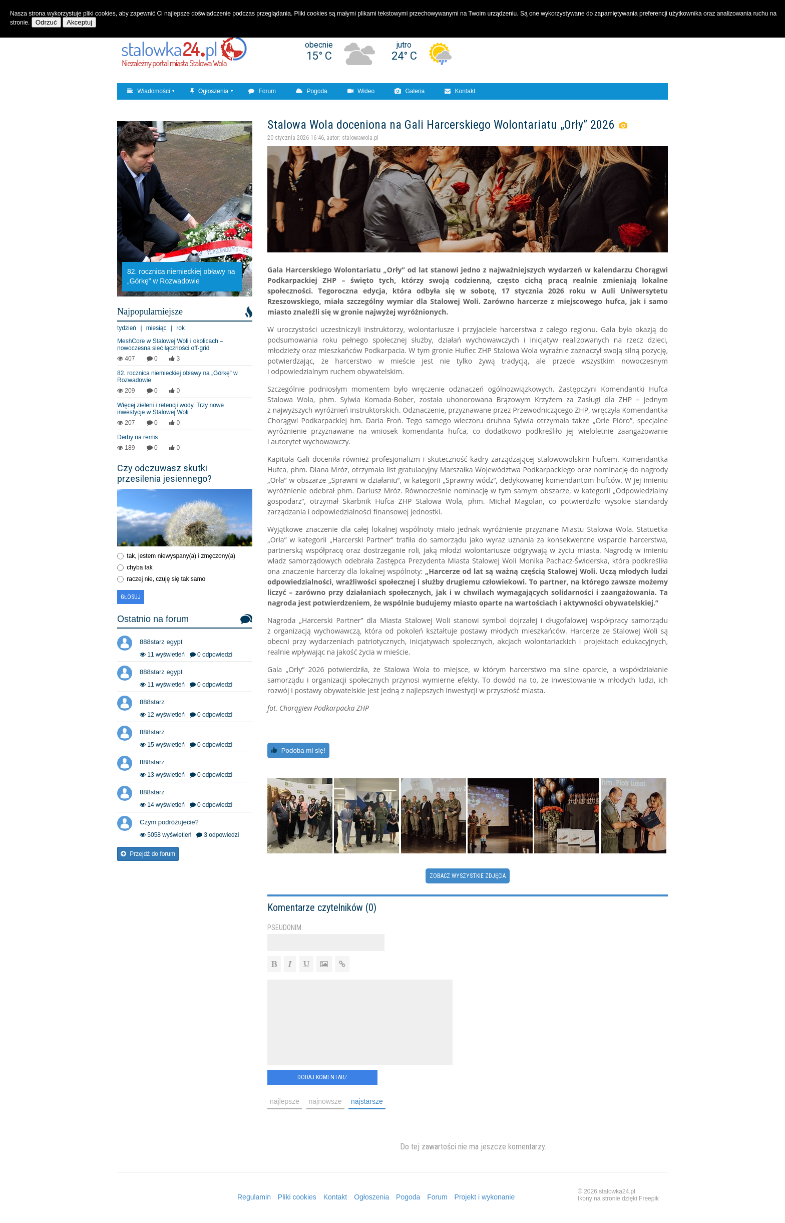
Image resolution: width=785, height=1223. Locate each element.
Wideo (360, 91)
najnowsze (325, 1101)
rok (180, 328)
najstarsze (367, 1101)
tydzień (126, 328)
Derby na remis (137, 437)
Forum (262, 91)
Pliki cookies (297, 1197)
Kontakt (460, 91)
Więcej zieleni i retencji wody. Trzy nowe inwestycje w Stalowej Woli (170, 409)
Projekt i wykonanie (485, 1197)
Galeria (410, 91)
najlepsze (284, 1101)
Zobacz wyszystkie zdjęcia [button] (468, 875)
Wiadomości (148, 91)
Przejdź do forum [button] (148, 853)
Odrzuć (46, 22)
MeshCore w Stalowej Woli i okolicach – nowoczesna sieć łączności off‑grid (170, 345)
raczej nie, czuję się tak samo (166, 578)
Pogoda (311, 91)
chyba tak (139, 567)
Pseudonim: (285, 928)
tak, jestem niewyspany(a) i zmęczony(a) (181, 555)
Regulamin (254, 1197)
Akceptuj (79, 22)
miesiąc (156, 328)
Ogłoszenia (209, 91)
